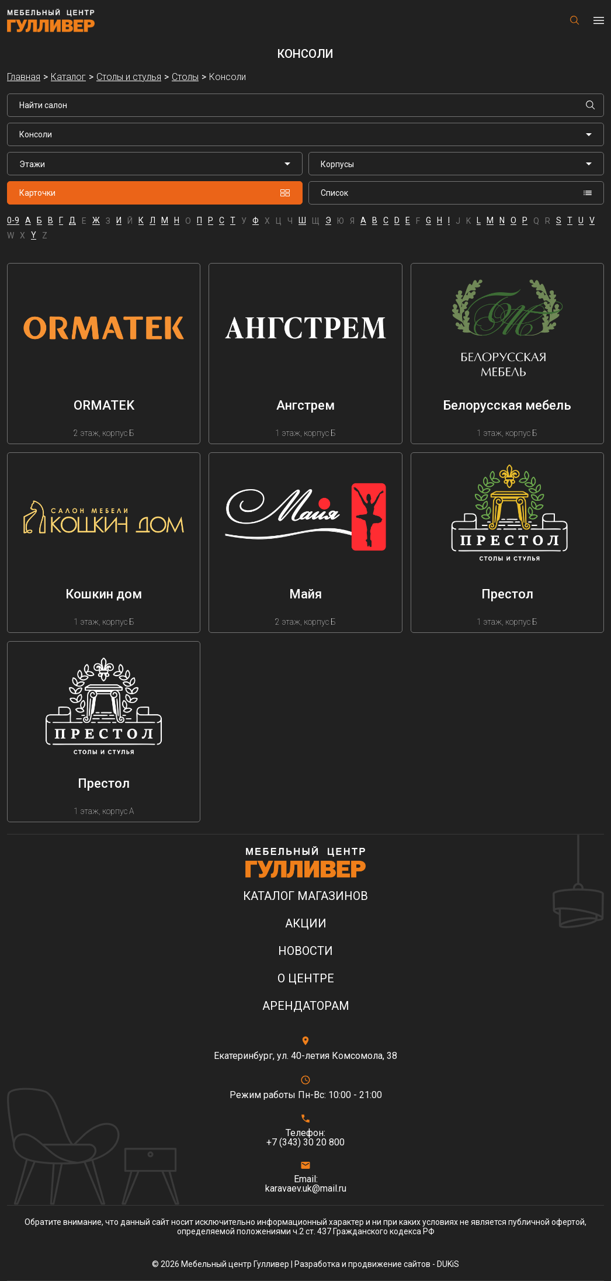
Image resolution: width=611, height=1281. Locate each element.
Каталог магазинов (305, 896)
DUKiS (448, 1264)
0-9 (13, 220)
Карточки (154, 193)
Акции (306, 923)
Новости (305, 951)
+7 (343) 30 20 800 (305, 1142)
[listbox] (155, 163)
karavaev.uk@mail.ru (305, 1188)
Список (456, 193)
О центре (305, 978)
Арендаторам (305, 1006)
